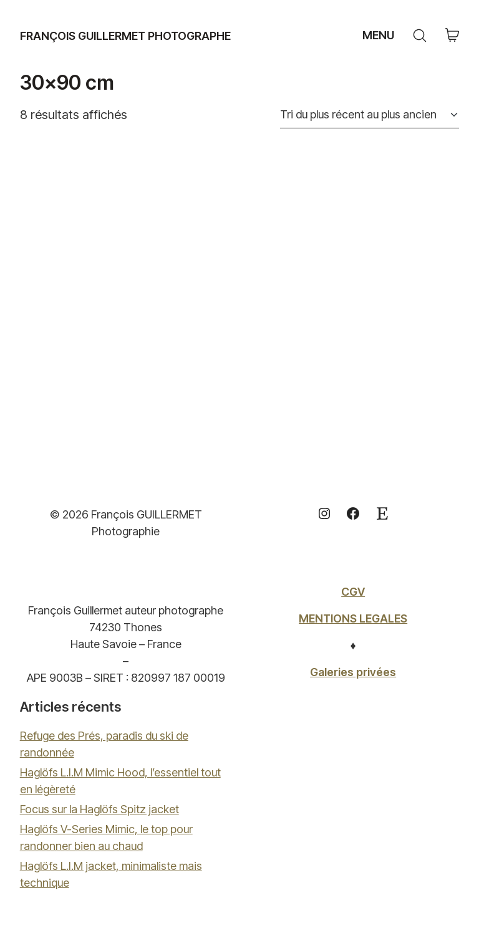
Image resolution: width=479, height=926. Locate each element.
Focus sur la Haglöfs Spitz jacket (99, 809)
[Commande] (369, 114)
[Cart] (452, 36)
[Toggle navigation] (376, 35)
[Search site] (420, 35)
